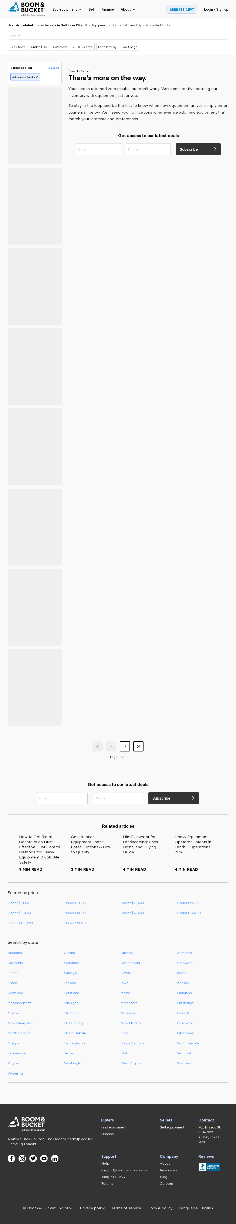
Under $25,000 (188, 902)
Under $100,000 (189, 912)
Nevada (183, 1012)
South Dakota (188, 1043)
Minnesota (129, 1002)
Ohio (124, 1032)
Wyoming (15, 1073)
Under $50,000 (75, 912)
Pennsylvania (74, 1043)
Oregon (14, 1043)
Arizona (127, 952)
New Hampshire (21, 1022)
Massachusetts (19, 1002)
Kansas (183, 982)
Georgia (70, 972)
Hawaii (126, 972)
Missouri (14, 1012)
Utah (124, 1053)
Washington (73, 1063)
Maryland (184, 992)
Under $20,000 (132, 902)
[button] (196, 1207)
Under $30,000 (19, 912)
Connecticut (130, 962)
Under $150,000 (20, 922)
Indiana (70, 982)
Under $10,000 (75, 902)
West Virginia (131, 1063)
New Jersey (74, 1022)
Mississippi (185, 1002)
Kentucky (15, 992)
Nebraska (128, 1012)
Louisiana (71, 992)
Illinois (13, 982)
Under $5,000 (18, 902)
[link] (27, 9)
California (15, 962)
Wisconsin (185, 1063)
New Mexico (131, 1022)
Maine (125, 992)
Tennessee (17, 1053)
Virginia (13, 1063)
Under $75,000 (132, 912)
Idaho (181, 972)
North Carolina (19, 1032)
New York (185, 1022)
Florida (13, 972)
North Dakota (75, 1032)
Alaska (69, 952)
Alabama (15, 952)
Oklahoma (185, 1032)
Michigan (71, 1002)
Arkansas (184, 952)
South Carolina (132, 1043)
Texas (69, 1053)
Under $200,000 (76, 922)
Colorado (71, 962)
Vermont (184, 1053)
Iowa (124, 982)
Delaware (185, 962)
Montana (71, 1012)
